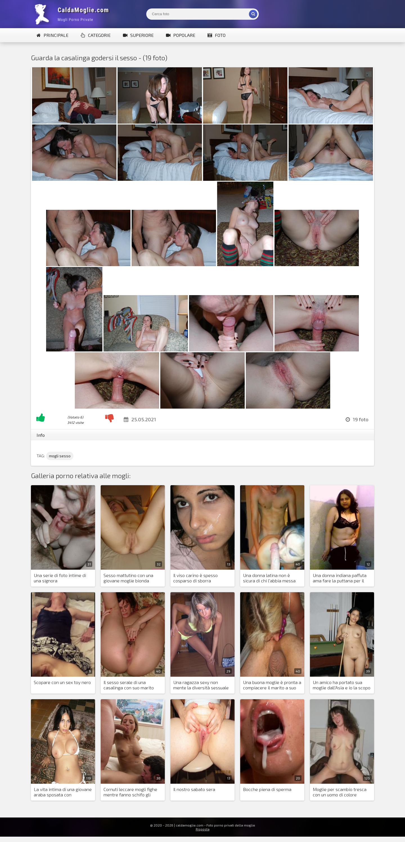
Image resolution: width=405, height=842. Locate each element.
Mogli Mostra (73, 14)
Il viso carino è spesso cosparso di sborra (195, 578)
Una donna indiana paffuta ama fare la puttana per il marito (339, 578)
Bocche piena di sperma (267, 789)
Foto (217, 35)
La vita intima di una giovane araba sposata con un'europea (63, 792)
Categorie (96, 35)
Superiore (138, 35)
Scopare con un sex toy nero (62, 682)
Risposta (203, 829)
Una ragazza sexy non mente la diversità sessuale (201, 685)
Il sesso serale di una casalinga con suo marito (129, 685)
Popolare (180, 35)
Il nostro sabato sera (194, 789)
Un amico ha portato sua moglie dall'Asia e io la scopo (341, 685)
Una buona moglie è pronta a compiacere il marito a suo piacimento (272, 685)
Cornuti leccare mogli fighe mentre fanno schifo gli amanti (130, 792)
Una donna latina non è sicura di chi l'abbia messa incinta (269, 578)
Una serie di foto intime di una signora (60, 578)
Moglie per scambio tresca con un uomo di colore (339, 792)
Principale (52, 35)
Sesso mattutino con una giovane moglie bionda (128, 578)
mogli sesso (60, 455)
